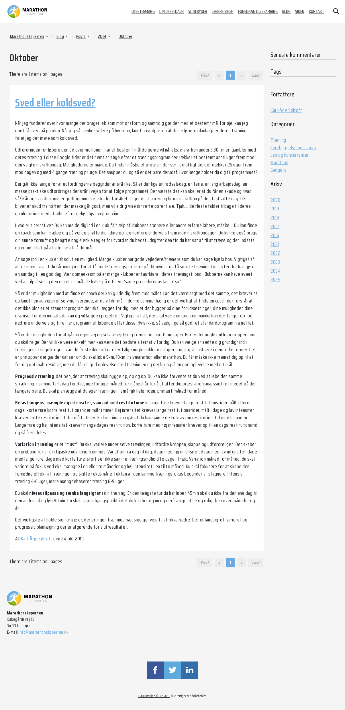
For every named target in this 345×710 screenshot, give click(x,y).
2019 (274, 209)
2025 (275, 280)
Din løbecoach (171, 11)
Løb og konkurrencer (289, 155)
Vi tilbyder (197, 11)
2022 (275, 253)
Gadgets (278, 170)
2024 (275, 271)
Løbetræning (143, 11)
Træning (278, 140)
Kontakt (316, 11)
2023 (275, 262)
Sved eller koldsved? (55, 102)
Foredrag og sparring (258, 11)
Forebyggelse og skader (293, 147)
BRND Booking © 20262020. (154, 696)
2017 (274, 226)
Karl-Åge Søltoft (36, 539)
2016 (274, 235)
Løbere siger (223, 11)
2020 (275, 200)
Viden (299, 11)
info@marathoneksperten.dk (43, 632)
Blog (286, 11)
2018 (274, 218)
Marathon (279, 162)
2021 (274, 244)
